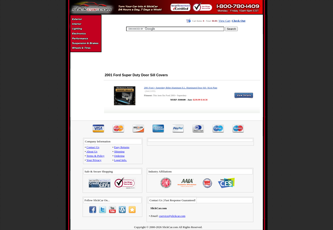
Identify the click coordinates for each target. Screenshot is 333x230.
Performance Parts (85, 38)
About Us (91, 151)
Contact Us (92, 147)
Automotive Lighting (85, 29)
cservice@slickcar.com (172, 216)
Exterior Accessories (85, 19)
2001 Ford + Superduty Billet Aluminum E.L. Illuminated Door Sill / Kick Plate (180, 88)
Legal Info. (120, 160)
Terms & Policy (95, 155)
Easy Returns (121, 147)
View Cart (224, 20)
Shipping (119, 151)
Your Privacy (93, 160)
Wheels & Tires (85, 48)
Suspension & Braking (85, 43)
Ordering (119, 155)
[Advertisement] (182, 51)
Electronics (85, 34)
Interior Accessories (85, 24)
